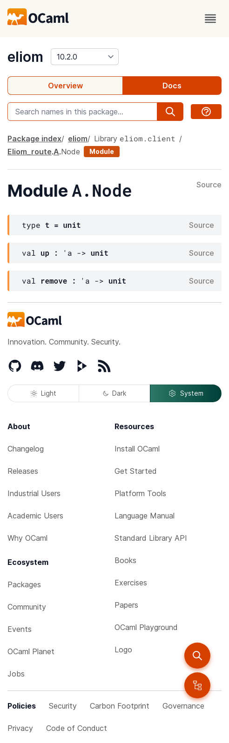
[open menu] (210, 18)
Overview (65, 85)
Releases (22, 471)
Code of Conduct (76, 728)
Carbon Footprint (119, 705)
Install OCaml (137, 448)
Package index (34, 138)
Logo (123, 649)
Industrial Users (34, 493)
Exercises (130, 582)
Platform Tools (140, 493)
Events (19, 629)
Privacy (20, 728)
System (185, 393)
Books (125, 560)
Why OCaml (27, 538)
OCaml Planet (30, 651)
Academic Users (35, 515)
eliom (25, 56)
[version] (85, 56)
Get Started (135, 471)
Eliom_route (29, 151)
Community (26, 606)
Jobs (16, 673)
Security (63, 705)
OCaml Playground (146, 627)
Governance (183, 705)
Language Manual (144, 515)
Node (70, 151)
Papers (126, 605)
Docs (172, 85)
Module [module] (101, 151)
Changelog (25, 448)
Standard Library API (150, 538)
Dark (114, 393)
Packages (24, 584)
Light (43, 393)
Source (209, 185)
